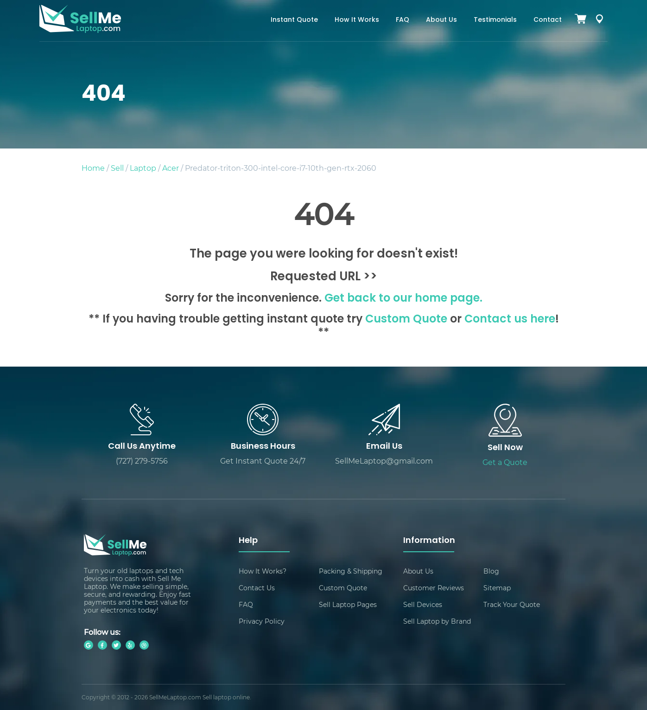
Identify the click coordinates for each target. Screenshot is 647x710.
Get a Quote (504, 462)
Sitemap (497, 587)
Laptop (143, 168)
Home (93, 168)
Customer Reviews (433, 587)
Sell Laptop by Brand (437, 621)
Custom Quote (406, 319)
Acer (170, 168)
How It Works (357, 20)
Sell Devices (422, 604)
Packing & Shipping (350, 571)
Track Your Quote (511, 604)
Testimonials (495, 20)
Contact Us (257, 587)
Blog (491, 571)
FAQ (402, 20)
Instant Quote (294, 20)
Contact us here (509, 319)
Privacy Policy (262, 621)
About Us (441, 20)
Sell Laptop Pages (348, 604)
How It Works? (262, 571)
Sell (117, 168)
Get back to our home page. (403, 299)
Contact (547, 20)
